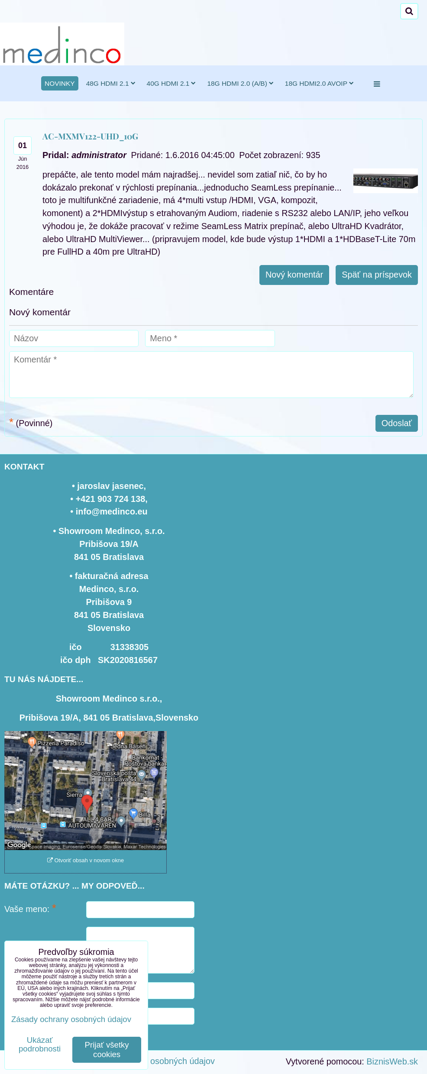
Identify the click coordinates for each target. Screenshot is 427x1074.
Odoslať (397, 423)
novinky (60, 83)
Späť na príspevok (377, 274)
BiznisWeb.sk (392, 1061)
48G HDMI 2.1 (111, 83)
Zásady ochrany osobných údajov (151, 1061)
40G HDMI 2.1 (171, 83)
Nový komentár (294, 274)
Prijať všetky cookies (107, 1049)
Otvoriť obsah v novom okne (85, 860)
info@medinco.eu (112, 511)
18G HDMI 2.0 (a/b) (240, 83)
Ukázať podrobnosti (40, 1044)
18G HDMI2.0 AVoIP (319, 83)
